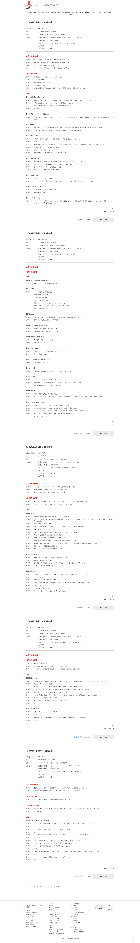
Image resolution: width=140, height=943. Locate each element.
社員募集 (105, 5)
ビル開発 (74, 907)
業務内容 (73, 905)
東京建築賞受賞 (75, 903)
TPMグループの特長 (54, 907)
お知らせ (70, 14)
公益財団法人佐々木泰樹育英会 (56, 933)
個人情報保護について (76, 929)
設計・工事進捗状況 (43, 12)
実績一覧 (76, 914)
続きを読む (104, 219)
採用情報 (98, 5)
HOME (50, 903)
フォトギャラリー (53, 931)
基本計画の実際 (65, 12)
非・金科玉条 (107, 12)
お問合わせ (112, 5)
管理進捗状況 (32, 12)
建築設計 (74, 910)
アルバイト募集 (76, 922)
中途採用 (74, 920)
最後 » (57, 886)
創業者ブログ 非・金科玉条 (56, 929)
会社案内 (91, 5)
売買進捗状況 (55, 12)
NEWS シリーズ (53, 927)
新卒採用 (74, 918)
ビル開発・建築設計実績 (78, 912)
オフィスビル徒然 (96, 12)
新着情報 (51, 910)
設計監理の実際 (84, 12)
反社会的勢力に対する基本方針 (78, 931)
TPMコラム (75, 12)
